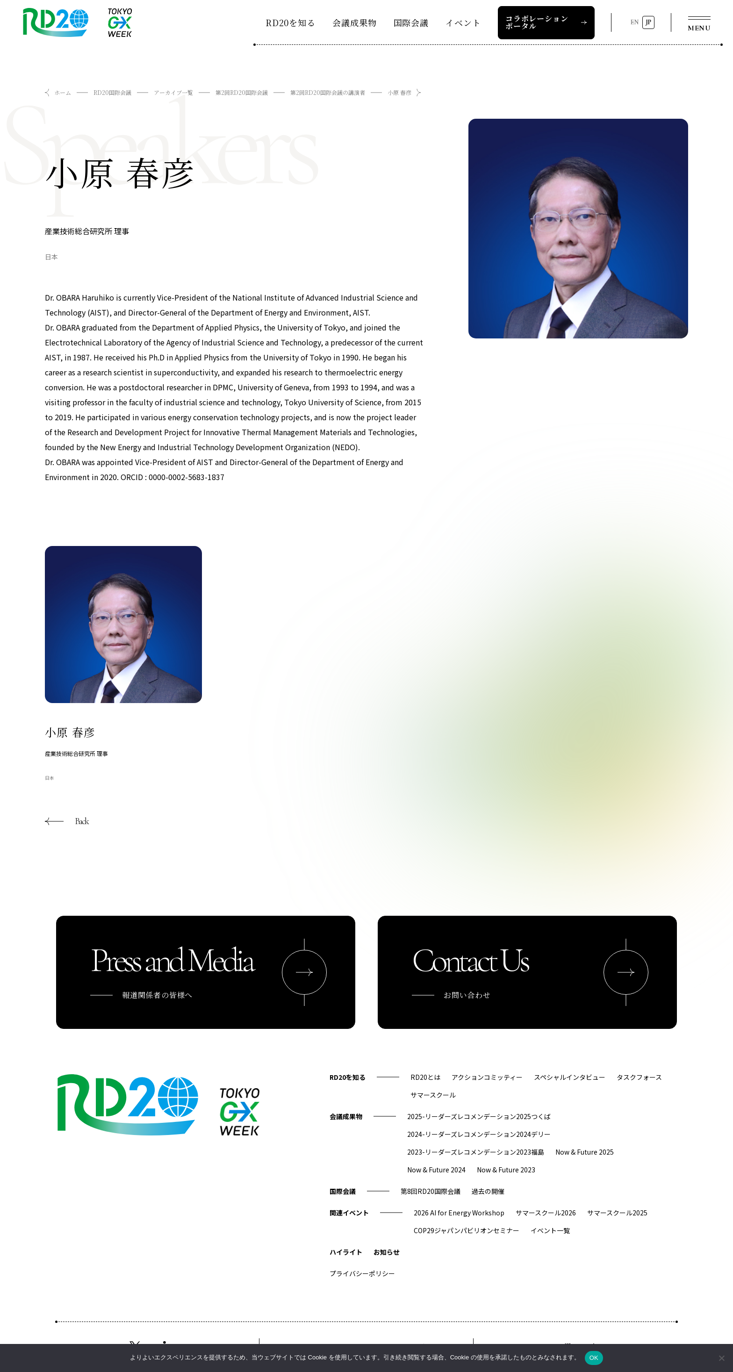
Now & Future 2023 (506, 1169)
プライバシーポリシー (362, 1273)
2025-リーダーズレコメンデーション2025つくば (479, 1116)
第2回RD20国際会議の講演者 (327, 92)
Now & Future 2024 (436, 1169)
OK (593, 1357)
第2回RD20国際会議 (242, 92)
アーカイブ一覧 (173, 92)
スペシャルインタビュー (569, 1077)
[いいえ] (721, 1358)
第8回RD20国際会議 (430, 1191)
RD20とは (425, 1077)
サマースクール (433, 1095)
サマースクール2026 (546, 1212)
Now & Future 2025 (584, 1152)
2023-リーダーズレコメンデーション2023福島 (475, 1152)
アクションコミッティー (487, 1077)
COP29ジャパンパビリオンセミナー (466, 1230)
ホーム (62, 92)
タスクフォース (639, 1077)
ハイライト (346, 1252)
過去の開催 (488, 1191)
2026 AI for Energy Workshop (459, 1212)
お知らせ (387, 1252)
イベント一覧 (550, 1230)
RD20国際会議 (112, 92)
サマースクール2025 (617, 1212)
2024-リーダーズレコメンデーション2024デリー (479, 1134)
